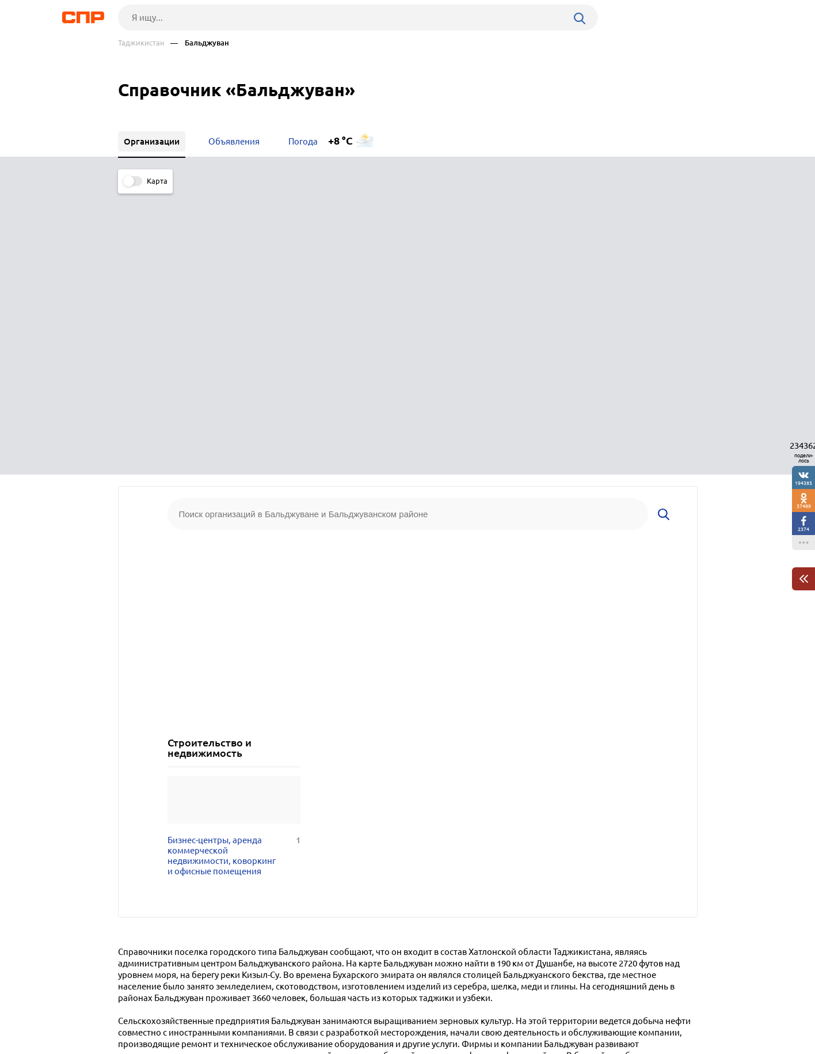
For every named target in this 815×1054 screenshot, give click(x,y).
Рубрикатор (139, 1011)
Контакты (376, 1011)
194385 (803, 483)
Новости (211, 1011)
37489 (804, 506)
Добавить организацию (646, 1010)
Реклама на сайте (292, 1011)
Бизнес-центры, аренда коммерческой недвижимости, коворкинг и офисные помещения (233, 568)
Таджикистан (141, 43)
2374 (803, 529)
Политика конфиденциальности (272, 1044)
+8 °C (340, 141)
